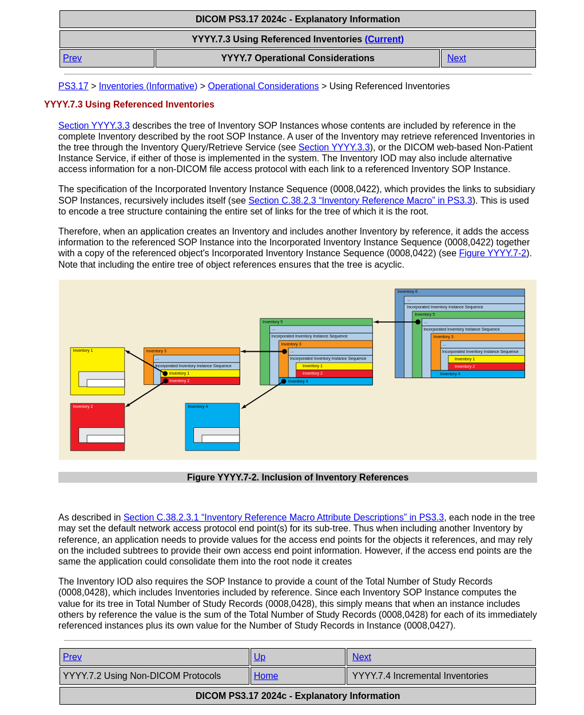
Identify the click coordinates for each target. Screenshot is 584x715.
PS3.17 (73, 86)
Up (259, 657)
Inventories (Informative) (148, 86)
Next (456, 58)
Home (266, 676)
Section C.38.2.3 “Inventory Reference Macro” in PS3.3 (360, 200)
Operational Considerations (263, 86)
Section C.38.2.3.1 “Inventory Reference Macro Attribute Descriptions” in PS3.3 (284, 517)
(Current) (384, 39)
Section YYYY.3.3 (94, 125)
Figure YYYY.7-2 (492, 253)
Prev (72, 58)
